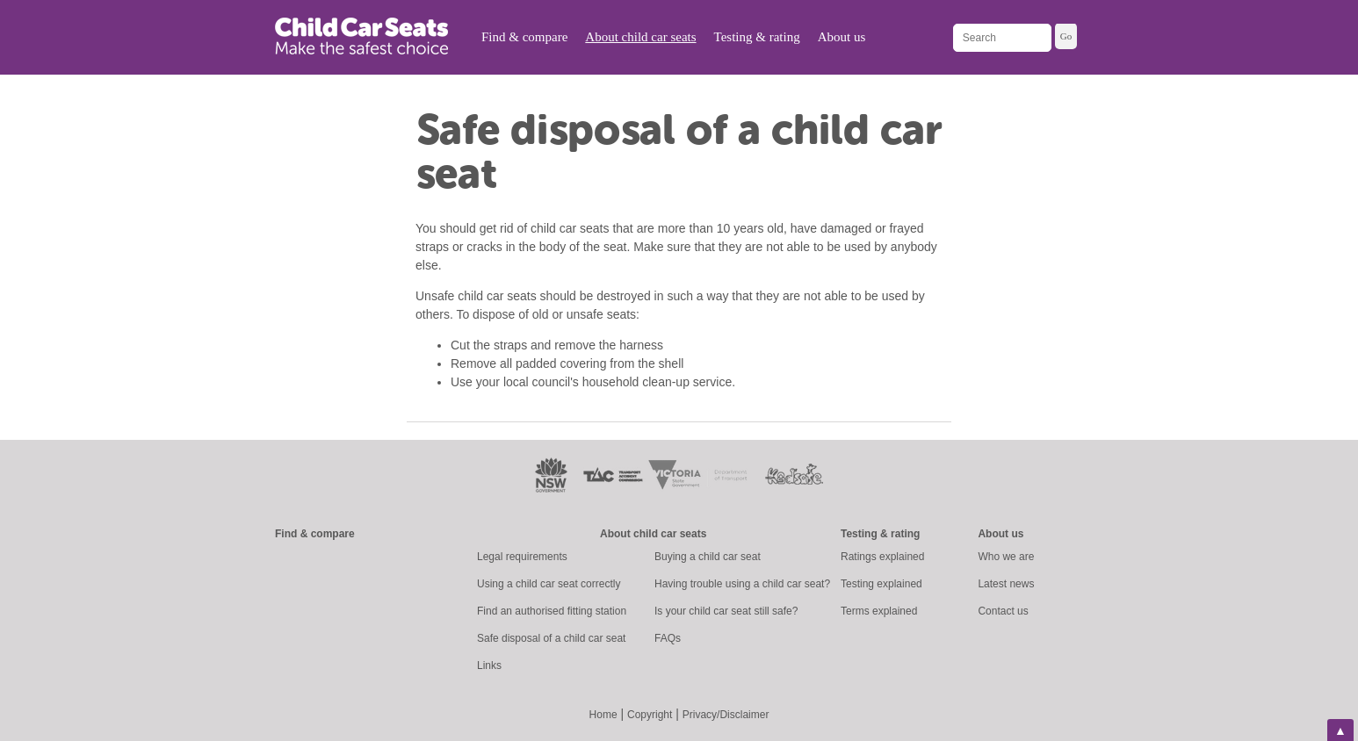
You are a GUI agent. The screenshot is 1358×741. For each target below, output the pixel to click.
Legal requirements (522, 556)
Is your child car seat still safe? (726, 611)
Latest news (1006, 584)
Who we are (1006, 556)
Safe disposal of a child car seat (551, 638)
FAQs (667, 638)
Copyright (649, 715)
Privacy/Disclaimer (726, 715)
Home (603, 715)
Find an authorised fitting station (551, 611)
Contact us (1003, 611)
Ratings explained (882, 556)
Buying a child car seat (707, 556)
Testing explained (881, 584)
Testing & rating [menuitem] (757, 37)
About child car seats (653, 534)
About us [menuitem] (842, 37)
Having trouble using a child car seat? (742, 584)
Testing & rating (880, 534)
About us (1000, 534)
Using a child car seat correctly (548, 584)
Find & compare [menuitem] (524, 37)
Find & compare (315, 534)
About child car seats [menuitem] (640, 37)
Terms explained (879, 611)
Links (489, 665)
